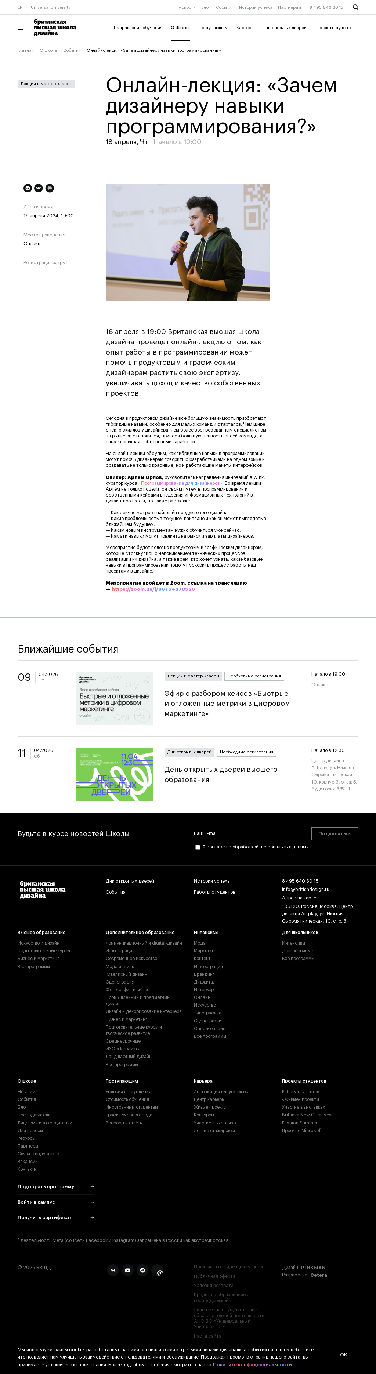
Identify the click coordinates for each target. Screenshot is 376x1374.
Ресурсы (26, 1138)
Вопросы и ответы (124, 1123)
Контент (202, 958)
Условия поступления (128, 1092)
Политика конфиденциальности (228, 1267)
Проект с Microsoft (302, 1130)
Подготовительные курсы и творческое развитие (134, 1030)
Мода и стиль (120, 966)
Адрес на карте (299, 898)
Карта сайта (207, 1336)
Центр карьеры (209, 1099)
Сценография (120, 982)
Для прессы (30, 1130)
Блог (205, 8)
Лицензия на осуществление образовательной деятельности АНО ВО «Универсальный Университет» (229, 1318)
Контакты (27, 1169)
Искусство (205, 1005)
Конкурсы (204, 1115)
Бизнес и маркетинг (38, 958)
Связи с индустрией (39, 1154)
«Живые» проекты (300, 1099)
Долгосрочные (297, 951)
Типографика (207, 1013)
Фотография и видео (127, 990)
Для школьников (300, 932)
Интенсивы (206, 932)
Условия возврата (214, 1285)
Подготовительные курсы (44, 951)
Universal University (50, 8)
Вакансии (28, 1161)
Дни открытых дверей (285, 28)
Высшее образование (41, 932)
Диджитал (205, 982)
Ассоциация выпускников (221, 1092)
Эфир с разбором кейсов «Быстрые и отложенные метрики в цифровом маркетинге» (232, 703)
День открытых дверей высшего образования (232, 774)
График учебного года (129, 1115)
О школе (48, 50)
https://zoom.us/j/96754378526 (153, 589)
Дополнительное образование (140, 932)
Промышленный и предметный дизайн (138, 1000)
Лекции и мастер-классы (46, 84)
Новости (187, 8)
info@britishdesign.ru (305, 890)
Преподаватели (34, 1115)
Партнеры (28, 1146)
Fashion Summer (300, 1123)
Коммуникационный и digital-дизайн (144, 943)
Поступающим (213, 28)
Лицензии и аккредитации (45, 1123)
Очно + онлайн (209, 1028)
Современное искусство (131, 958)
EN (20, 8)
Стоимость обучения (127, 1099)
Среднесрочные (123, 1041)
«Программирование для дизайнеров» (180, 483)
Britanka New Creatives (307, 1115)
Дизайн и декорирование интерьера (144, 1011)
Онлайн (202, 997)
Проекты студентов (335, 28)
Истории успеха (255, 8)
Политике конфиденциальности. (253, 1364)
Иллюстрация (120, 951)
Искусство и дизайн (38, 943)
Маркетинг (205, 951)
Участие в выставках (215, 1123)
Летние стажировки (214, 1130)
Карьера (245, 28)
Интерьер (204, 990)
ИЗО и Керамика (123, 1049)
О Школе (180, 28)
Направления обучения (138, 28)
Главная (26, 50)
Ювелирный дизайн (126, 974)
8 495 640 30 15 (326, 8)
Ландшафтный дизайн (129, 1056)
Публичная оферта (214, 1276)
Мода (200, 943)
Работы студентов (214, 892)
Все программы (34, 966)
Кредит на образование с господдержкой (222, 1297)
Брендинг (204, 974)
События (225, 8)
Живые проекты (210, 1107)
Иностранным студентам (132, 1107)
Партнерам (289, 8)
